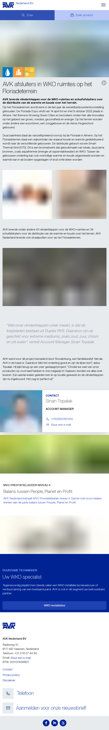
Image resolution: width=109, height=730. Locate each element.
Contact (8, 669)
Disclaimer (9, 680)
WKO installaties (54, 605)
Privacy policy (11, 675)
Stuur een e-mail (21, 658)
